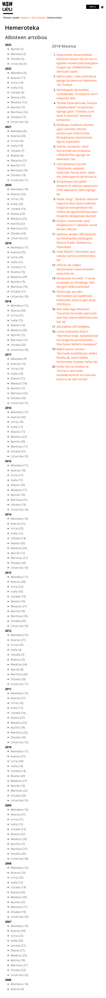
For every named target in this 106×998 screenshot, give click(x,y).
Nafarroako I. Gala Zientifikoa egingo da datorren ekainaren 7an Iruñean (77, 80)
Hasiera (24, 17)
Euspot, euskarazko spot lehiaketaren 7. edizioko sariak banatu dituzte (77, 225)
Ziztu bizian (38, 17)
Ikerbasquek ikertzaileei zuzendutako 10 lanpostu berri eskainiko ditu (77, 94)
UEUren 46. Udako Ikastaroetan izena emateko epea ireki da (75, 269)
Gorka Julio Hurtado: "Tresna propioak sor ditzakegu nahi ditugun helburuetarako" (76, 282)
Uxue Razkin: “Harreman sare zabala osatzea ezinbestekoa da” (76, 256)
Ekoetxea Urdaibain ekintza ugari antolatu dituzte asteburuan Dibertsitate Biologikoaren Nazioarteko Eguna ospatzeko (75, 133)
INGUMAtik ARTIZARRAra (73, 327)
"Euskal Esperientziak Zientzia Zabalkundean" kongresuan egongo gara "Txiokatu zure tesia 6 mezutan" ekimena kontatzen (77, 111)
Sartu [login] (92, 6)
